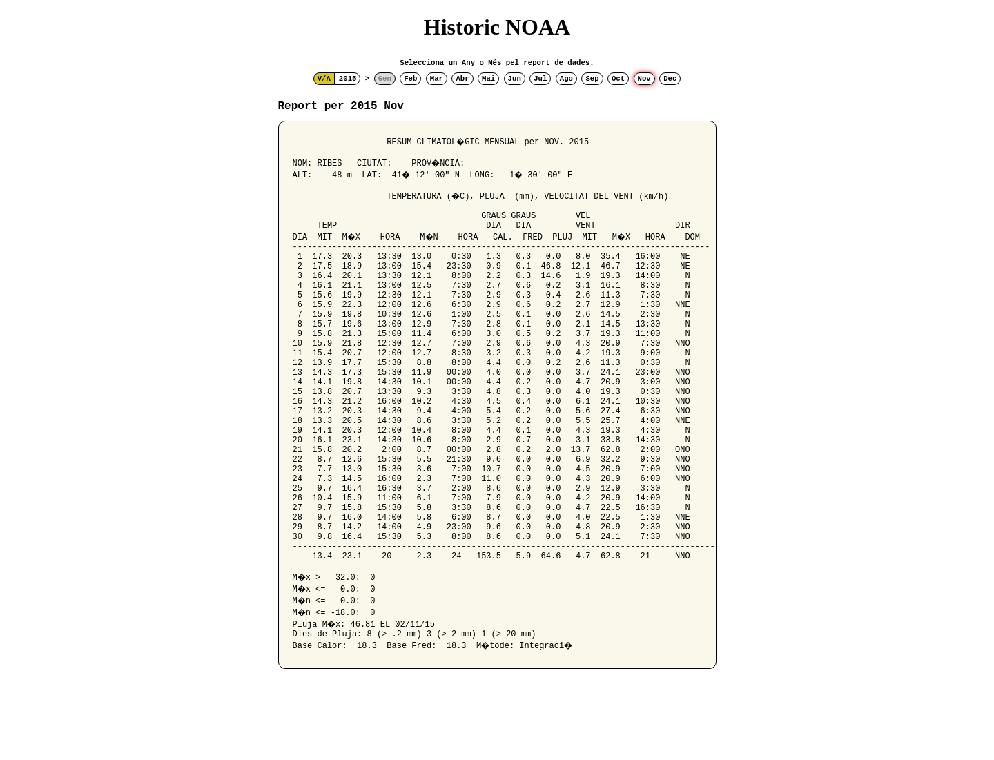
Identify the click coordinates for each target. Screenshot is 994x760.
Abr (462, 79)
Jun (514, 79)
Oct (618, 79)
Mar (436, 79)
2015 (348, 79)
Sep (591, 79)
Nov (644, 79)
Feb (410, 79)
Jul (540, 79)
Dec (669, 79)
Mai (488, 79)
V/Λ (324, 79)
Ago (566, 79)
